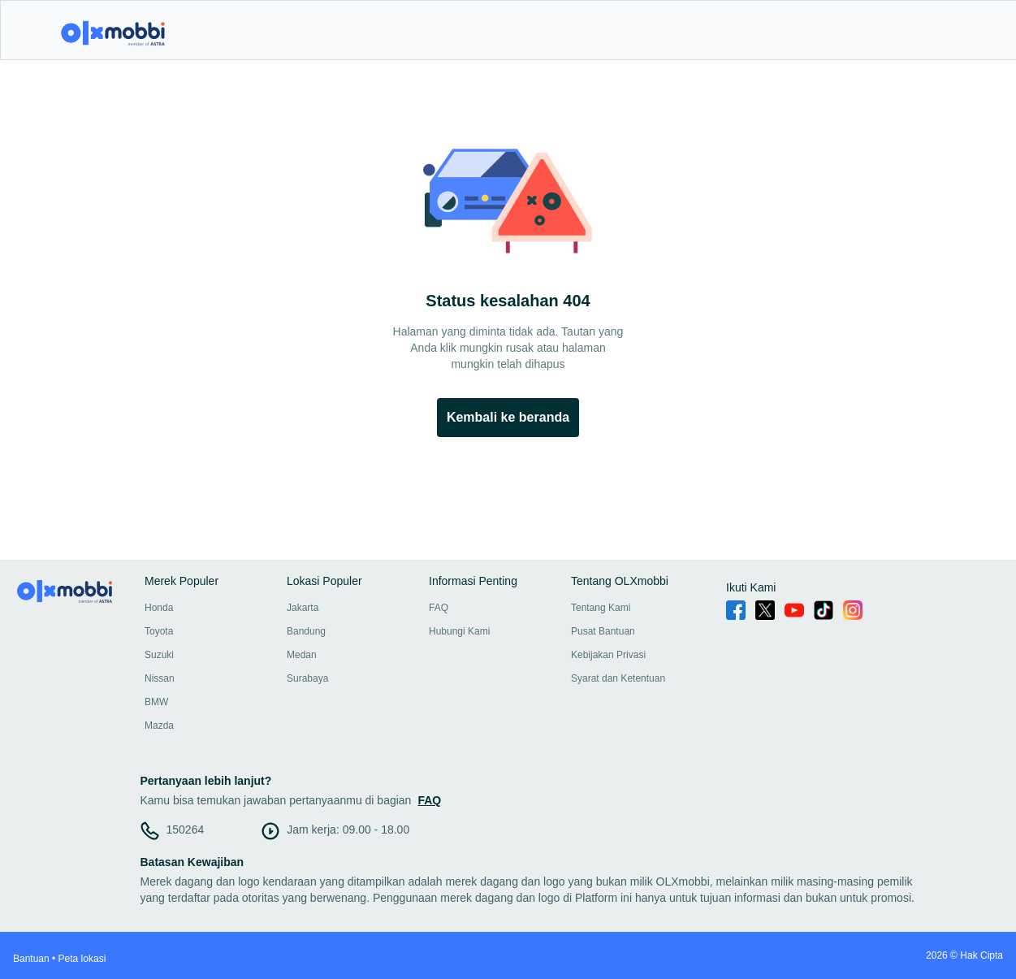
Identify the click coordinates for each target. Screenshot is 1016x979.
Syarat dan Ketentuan (618, 678)
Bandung (306, 631)
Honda (159, 607)
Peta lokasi (82, 958)
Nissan (160, 678)
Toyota (159, 631)
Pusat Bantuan (603, 631)
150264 (185, 829)
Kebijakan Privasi (608, 655)
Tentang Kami (600, 607)
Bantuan (31, 958)
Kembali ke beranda (508, 417)
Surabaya (307, 678)
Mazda (159, 725)
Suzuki (159, 655)
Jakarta (302, 607)
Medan (302, 655)
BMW (156, 702)
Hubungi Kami (459, 631)
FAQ (438, 607)
